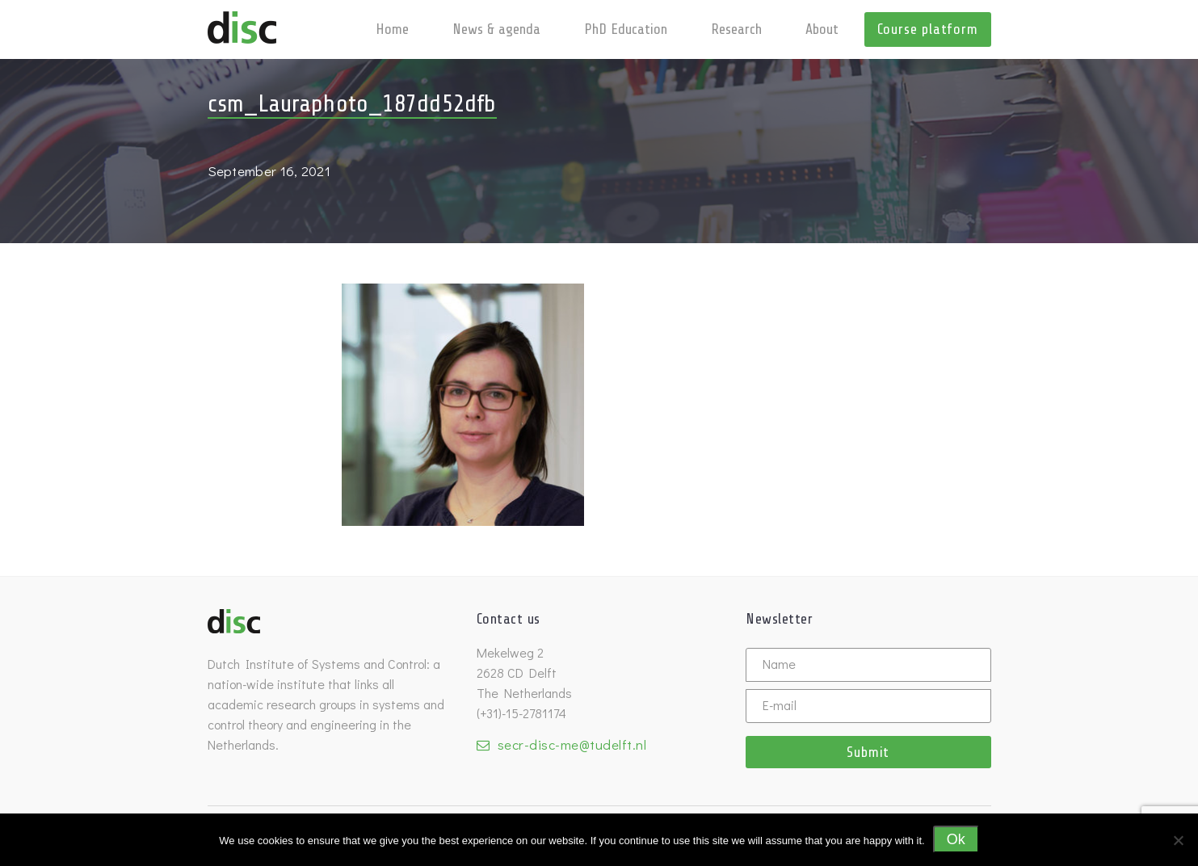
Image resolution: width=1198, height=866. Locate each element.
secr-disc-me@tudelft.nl (572, 744)
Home (392, 29)
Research (736, 29)
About (822, 29)
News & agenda (496, 29)
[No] (1178, 840)
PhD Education (625, 29)
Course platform (927, 29)
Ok (956, 839)
